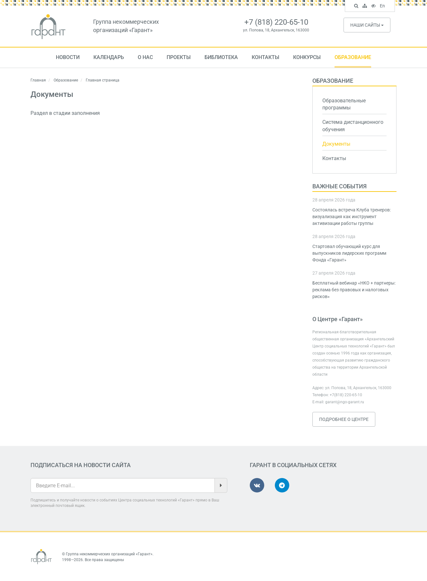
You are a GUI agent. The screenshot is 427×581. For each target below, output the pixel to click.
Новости (68, 57)
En (383, 6)
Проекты (179, 57)
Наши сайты (367, 25)
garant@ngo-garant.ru (344, 402)
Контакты (265, 57)
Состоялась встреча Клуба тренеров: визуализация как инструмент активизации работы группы (351, 216)
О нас (145, 57)
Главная (38, 80)
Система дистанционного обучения (352, 125)
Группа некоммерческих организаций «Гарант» (109, 554)
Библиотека (221, 57)
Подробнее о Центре (344, 419)
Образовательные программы (344, 104)
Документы (336, 144)
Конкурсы (307, 57)
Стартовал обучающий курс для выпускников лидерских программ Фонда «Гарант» (349, 253)
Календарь (108, 57)
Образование (353, 57)
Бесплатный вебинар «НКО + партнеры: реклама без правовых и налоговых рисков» (354, 289)
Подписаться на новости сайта (80, 465)
